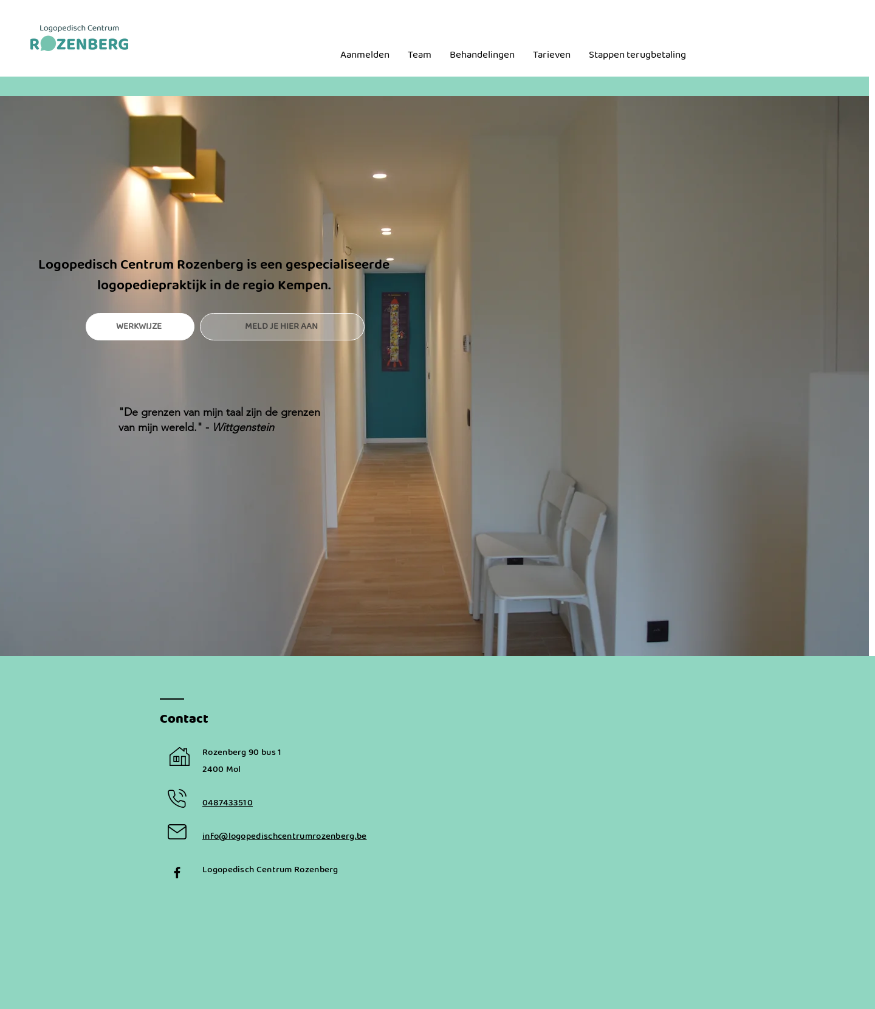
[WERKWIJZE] (140, 326)
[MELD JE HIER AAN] (282, 326)
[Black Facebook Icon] (177, 872)
